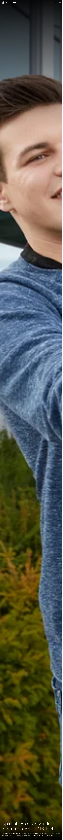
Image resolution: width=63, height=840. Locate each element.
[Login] (56, 2)
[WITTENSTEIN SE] (9, 2)
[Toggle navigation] (60, 3)
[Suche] (51, 2)
